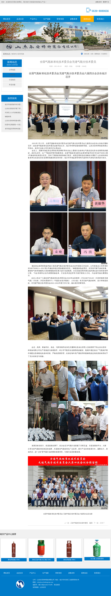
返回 (90, 523)
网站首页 (6, 19)
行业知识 (12, 80)
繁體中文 (106, 2)
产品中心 (33, 19)
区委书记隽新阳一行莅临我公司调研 (14, 124)
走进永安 (20, 19)
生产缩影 (46, 19)
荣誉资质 (60, 19)
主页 (92, 54)
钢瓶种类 (8, 116)
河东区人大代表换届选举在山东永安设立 (14, 112)
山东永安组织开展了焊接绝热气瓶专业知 (14, 108)
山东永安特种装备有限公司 (28, 9)
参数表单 (98, 2)
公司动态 (12, 70)
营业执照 (57, 585)
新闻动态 (87, 19)
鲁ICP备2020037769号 (45, 585)
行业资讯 (104, 54)
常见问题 (12, 85)
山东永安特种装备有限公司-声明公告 (14, 120)
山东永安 (43, 587)
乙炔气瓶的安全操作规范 (79, 523)
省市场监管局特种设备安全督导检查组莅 (14, 129)
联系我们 (100, 19)
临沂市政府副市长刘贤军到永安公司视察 (14, 104)
